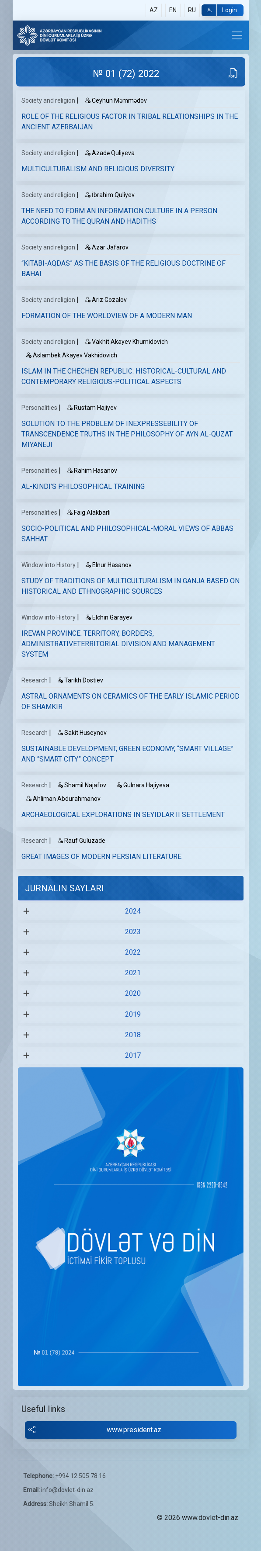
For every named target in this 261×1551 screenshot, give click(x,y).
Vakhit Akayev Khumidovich (126, 341)
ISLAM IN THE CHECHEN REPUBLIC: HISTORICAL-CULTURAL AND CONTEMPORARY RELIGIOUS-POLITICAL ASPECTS (123, 376)
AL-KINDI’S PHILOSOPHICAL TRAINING (83, 486)
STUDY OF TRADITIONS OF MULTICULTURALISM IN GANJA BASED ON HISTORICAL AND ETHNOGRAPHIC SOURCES (130, 586)
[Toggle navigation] (237, 35)
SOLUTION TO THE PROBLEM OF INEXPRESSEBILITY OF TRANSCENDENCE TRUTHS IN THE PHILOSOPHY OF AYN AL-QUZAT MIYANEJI (127, 434)
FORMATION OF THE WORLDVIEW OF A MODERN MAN (106, 316)
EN (173, 10)
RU (192, 10)
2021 (133, 973)
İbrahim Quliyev (109, 194)
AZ (154, 10)
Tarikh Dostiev (80, 680)
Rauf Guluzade (81, 840)
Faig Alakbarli (88, 512)
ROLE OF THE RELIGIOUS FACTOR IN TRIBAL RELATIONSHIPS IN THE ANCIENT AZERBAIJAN (129, 121)
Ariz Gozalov (105, 299)
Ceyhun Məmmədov (115, 100)
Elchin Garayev (108, 617)
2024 (133, 911)
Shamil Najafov (81, 785)
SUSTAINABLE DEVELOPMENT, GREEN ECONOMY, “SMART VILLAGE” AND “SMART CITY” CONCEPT (127, 753)
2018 (133, 1035)
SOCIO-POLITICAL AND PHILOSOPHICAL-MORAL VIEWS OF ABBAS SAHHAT (127, 533)
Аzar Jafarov (106, 247)
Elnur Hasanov (108, 564)
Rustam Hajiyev (91, 407)
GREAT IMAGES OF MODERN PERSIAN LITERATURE (101, 856)
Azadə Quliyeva (109, 152)
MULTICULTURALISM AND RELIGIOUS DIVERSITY (97, 169)
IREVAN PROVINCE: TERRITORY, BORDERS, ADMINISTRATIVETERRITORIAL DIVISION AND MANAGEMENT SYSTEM (118, 643)
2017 (133, 1055)
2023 (133, 932)
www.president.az (95, 1430)
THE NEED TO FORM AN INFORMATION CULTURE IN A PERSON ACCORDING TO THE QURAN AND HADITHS (119, 216)
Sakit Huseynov (82, 732)
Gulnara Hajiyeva (142, 785)
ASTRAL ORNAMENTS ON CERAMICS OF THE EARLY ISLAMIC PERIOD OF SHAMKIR (130, 701)
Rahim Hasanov (91, 470)
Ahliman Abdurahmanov (63, 798)
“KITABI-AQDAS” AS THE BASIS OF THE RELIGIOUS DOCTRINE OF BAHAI (123, 268)
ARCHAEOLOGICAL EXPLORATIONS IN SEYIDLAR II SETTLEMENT (123, 814)
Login (219, 10)
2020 (133, 993)
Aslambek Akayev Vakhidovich (71, 355)
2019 (133, 1014)
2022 (133, 952)
